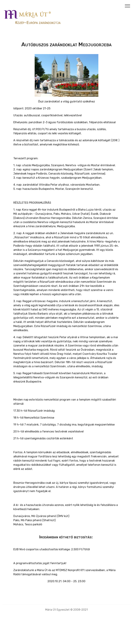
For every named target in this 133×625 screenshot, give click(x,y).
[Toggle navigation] (127, 5)
